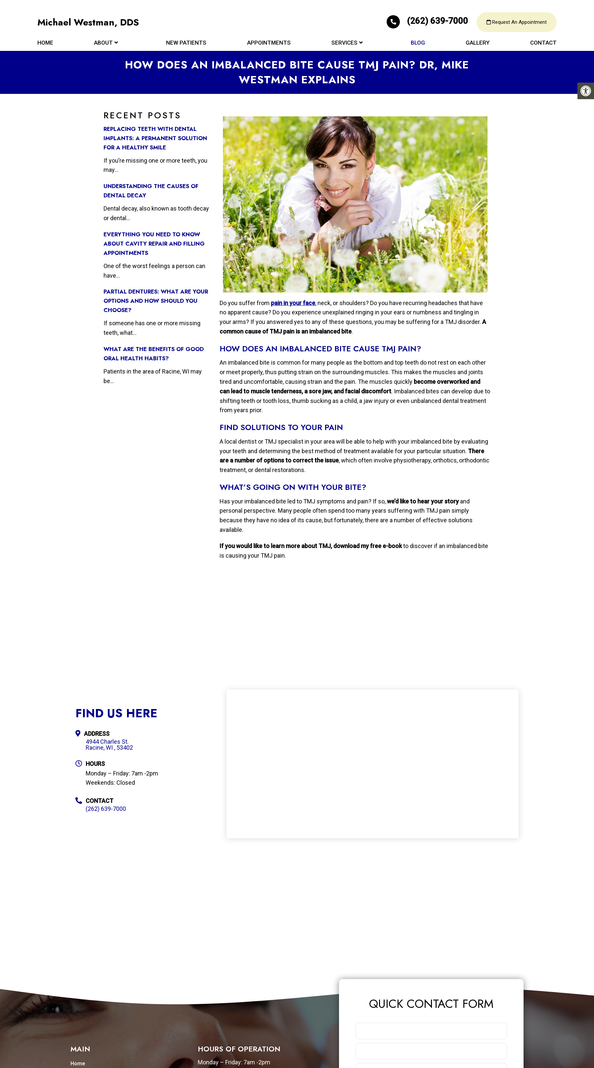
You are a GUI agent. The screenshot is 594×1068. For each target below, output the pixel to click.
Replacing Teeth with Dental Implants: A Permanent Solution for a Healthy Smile (155, 138)
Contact (543, 43)
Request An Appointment (517, 23)
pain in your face (293, 302)
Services (344, 43)
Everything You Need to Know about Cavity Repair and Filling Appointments (154, 243)
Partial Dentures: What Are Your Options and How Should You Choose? (156, 301)
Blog (418, 43)
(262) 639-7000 (428, 22)
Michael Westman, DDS (88, 23)
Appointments (269, 43)
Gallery (477, 43)
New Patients (186, 43)
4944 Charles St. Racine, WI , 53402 (109, 745)
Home (45, 43)
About (103, 43)
